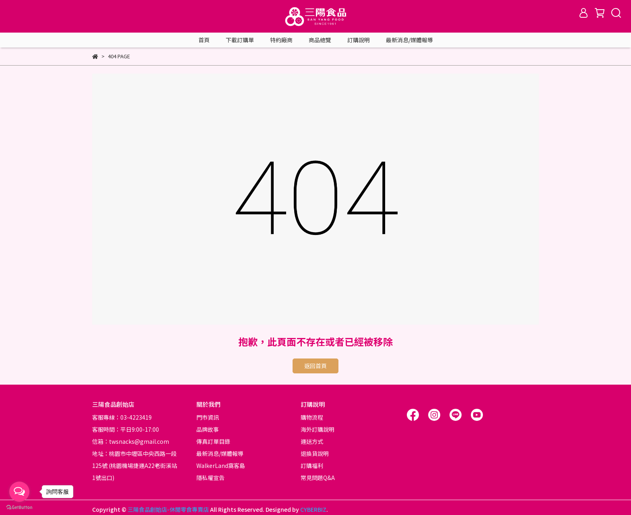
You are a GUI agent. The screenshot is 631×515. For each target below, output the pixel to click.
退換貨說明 (315, 453)
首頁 (204, 40)
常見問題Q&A (318, 478)
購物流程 (312, 417)
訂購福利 (312, 465)
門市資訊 (207, 417)
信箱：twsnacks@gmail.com (130, 441)
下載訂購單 (240, 40)
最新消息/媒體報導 (409, 40)
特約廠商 (281, 40)
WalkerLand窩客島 (220, 465)
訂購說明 (358, 40)
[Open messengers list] (19, 492)
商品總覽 (320, 40)
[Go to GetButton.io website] (19, 507)
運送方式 (312, 441)
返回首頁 (315, 366)
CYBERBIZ (313, 509)
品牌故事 (207, 429)
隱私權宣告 (210, 478)
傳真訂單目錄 (213, 441)
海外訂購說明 (317, 429)
